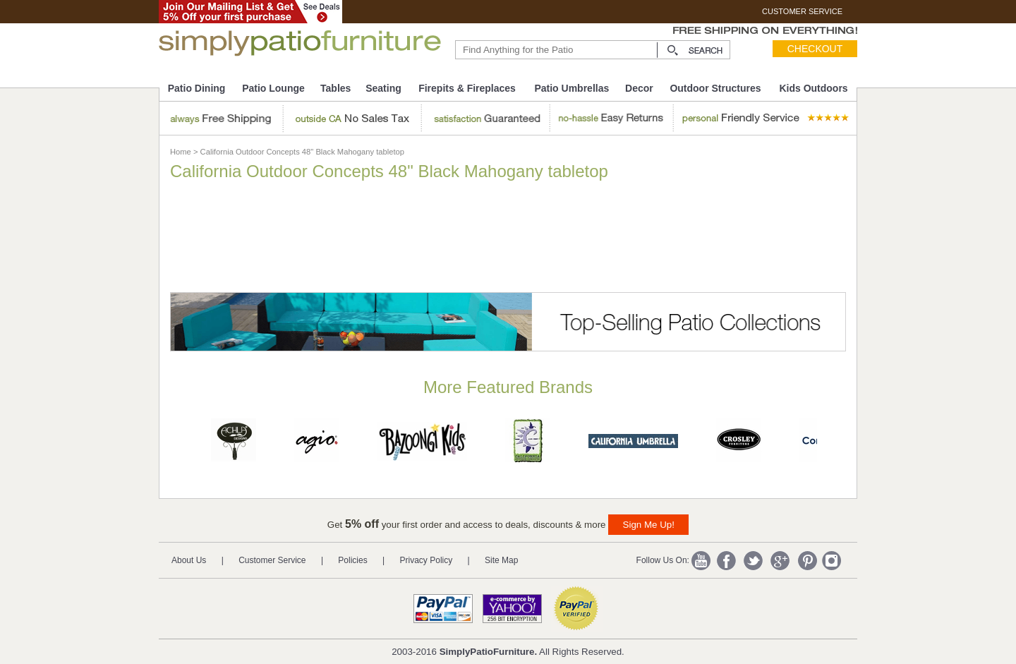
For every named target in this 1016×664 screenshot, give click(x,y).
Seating (383, 88)
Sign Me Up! (649, 524)
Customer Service (272, 560)
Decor (639, 88)
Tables (335, 88)
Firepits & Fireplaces (467, 88)
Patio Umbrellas (571, 88)
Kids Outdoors (813, 88)
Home (180, 151)
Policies (352, 560)
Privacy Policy (426, 560)
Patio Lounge (273, 88)
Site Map (501, 560)
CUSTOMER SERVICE (802, 11)
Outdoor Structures (715, 88)
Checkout (815, 48)
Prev (175, 443)
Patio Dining (197, 88)
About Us (188, 560)
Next (841, 443)
